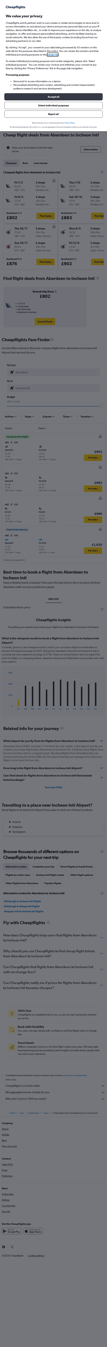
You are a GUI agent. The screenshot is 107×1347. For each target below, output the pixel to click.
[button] (53, 96)
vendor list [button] (52, 54)
